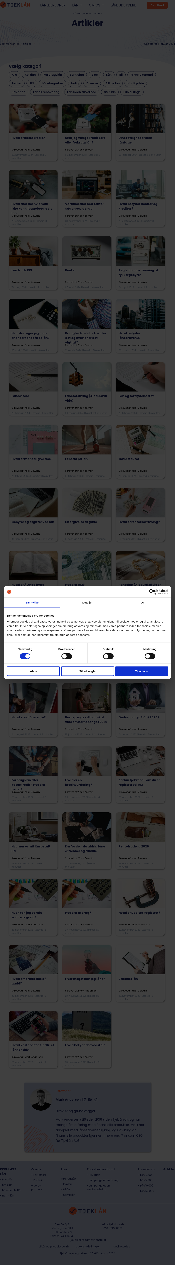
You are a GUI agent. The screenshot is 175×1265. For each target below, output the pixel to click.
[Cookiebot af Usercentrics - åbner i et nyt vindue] (152, 592)
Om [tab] (143, 602)
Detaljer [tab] (87, 602)
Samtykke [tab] (32, 602)
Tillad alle (141, 671)
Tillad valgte (87, 671)
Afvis (33, 671)
